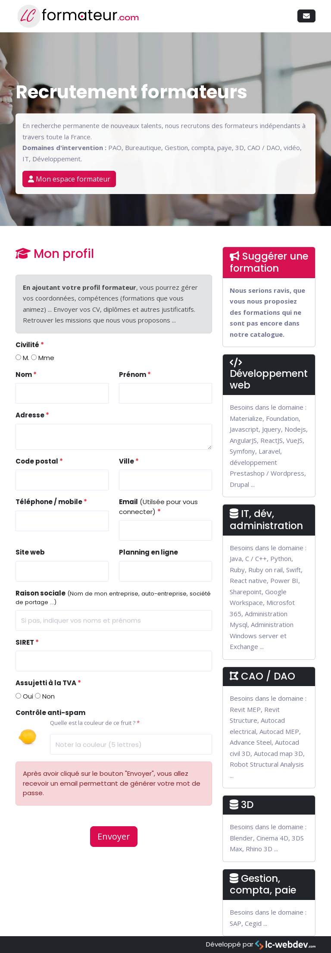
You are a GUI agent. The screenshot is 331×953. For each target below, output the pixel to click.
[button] (306, 15)
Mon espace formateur (69, 179)
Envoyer (113, 836)
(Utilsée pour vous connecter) (158, 506)
